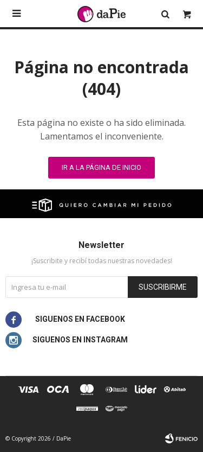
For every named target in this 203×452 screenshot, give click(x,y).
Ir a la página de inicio (101, 167)
